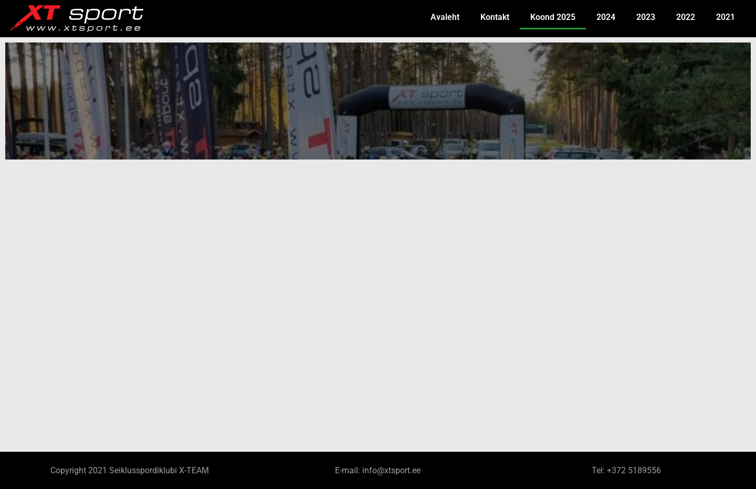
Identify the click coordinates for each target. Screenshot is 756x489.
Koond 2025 (552, 17)
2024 (605, 17)
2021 (725, 17)
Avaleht (444, 17)
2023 (645, 17)
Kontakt (494, 17)
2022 (685, 17)
